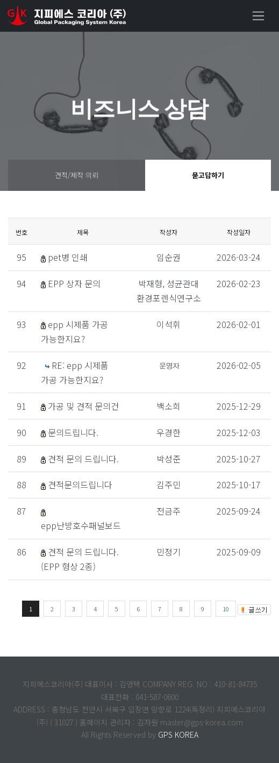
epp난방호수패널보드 (81, 525)
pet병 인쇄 (68, 257)
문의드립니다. (73, 432)
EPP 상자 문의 (74, 283)
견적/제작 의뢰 (76, 175)
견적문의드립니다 (80, 484)
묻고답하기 (208, 175)
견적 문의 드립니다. (83, 458)
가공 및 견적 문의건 (83, 406)
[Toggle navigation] (258, 15)
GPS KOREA (178, 734)
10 (226, 608)
